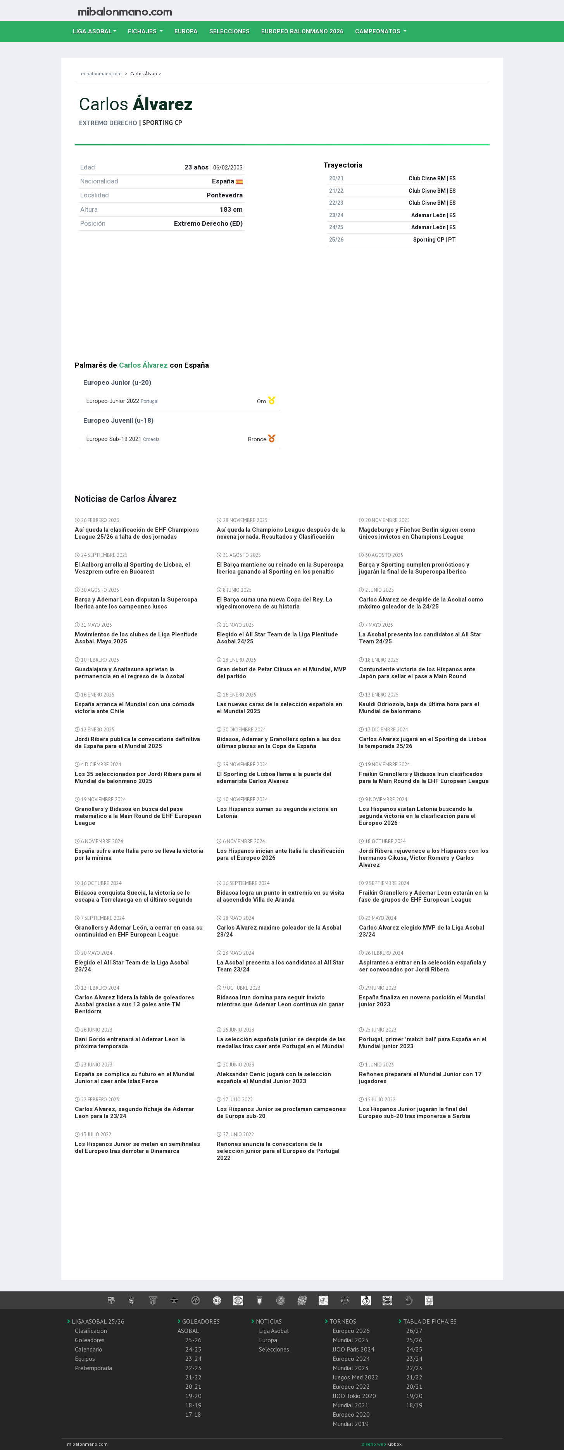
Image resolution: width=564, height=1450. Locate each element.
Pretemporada (93, 1368)
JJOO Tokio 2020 (354, 1396)
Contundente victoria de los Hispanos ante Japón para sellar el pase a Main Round (417, 673)
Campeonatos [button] (378, 31)
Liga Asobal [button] (92, 31)
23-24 (193, 1358)
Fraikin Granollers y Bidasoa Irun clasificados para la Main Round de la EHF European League (424, 778)
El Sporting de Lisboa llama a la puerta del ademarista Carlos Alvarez (274, 778)
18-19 (193, 1405)
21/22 (414, 1377)
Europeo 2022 (351, 1386)
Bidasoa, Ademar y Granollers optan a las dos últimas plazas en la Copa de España (279, 743)
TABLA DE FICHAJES (427, 1321)
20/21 (414, 1386)
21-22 (193, 1377)
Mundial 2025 (351, 1340)
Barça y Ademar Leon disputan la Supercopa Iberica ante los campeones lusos (136, 603)
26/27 (414, 1330)
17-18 (193, 1414)
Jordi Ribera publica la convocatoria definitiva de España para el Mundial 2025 (137, 743)
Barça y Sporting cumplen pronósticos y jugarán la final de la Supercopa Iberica (414, 568)
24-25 (193, 1349)
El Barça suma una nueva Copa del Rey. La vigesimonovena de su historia (274, 603)
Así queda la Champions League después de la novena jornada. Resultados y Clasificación (281, 533)
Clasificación (91, 1330)
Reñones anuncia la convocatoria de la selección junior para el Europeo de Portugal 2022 (278, 1151)
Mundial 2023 (351, 1368)
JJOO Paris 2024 (353, 1349)
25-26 (193, 1340)
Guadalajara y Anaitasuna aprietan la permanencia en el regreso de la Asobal (130, 673)
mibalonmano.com (101, 73)
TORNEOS (340, 1321)
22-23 (193, 1368)
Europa (189, 30)
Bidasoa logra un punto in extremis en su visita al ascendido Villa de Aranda (280, 896)
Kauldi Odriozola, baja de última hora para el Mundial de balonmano (419, 708)
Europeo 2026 (351, 1330)
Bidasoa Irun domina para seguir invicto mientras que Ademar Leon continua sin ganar (280, 1001)
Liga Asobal (274, 1330)
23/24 (414, 1358)
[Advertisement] (282, 306)
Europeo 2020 (351, 1414)
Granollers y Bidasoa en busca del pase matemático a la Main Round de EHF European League (138, 815)
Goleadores (90, 1340)
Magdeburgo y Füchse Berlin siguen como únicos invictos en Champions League (417, 533)
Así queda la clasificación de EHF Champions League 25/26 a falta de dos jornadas (137, 533)
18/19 (414, 1405)
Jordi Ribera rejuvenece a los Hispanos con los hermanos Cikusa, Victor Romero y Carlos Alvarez (423, 857)
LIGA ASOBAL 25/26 (95, 1321)
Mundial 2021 (351, 1405)
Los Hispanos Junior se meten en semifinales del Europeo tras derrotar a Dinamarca (137, 1147)
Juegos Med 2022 (355, 1377)
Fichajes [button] (143, 31)
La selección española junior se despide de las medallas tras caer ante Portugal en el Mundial (281, 1043)
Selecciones (232, 30)
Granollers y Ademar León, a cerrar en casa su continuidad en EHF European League (139, 931)
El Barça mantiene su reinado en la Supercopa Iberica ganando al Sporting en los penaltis (280, 568)
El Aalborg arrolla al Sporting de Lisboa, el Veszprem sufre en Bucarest (132, 568)
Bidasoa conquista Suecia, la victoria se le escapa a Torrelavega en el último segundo (134, 896)
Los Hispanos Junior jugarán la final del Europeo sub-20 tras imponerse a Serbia (414, 1113)
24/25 (414, 1349)
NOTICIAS (266, 1321)
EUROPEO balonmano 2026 (305, 30)
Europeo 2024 (351, 1358)
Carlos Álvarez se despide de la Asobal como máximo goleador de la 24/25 (421, 603)
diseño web (374, 1444)
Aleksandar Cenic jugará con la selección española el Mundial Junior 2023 (274, 1078)
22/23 (414, 1368)
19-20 (193, 1396)
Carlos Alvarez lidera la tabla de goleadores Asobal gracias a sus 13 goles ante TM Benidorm (134, 1004)
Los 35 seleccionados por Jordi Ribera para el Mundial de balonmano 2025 (138, 778)
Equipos (85, 1358)
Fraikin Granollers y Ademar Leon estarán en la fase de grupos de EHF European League (423, 896)
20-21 (193, 1386)
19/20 (414, 1396)
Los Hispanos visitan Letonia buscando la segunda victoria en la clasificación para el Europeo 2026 (417, 815)
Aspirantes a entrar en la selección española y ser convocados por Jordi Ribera (422, 966)
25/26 (414, 1340)
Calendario (88, 1349)
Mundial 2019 (351, 1424)
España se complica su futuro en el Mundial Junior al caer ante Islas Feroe (135, 1078)
